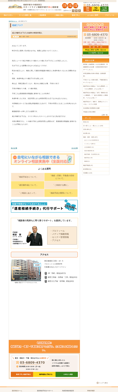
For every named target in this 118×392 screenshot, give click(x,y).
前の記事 (14, 148)
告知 (84, 122)
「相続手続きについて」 (27, 177)
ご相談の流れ (59, 15)
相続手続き (87, 157)
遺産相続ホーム (17, 390)
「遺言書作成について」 (27, 185)
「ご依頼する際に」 (61, 185)
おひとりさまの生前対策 (90, 140)
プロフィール (109, 15)
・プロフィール (57, 231)
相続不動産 (86, 165)
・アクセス (55, 240)
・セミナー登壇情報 (59, 237)
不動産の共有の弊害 (89, 112)
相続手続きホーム (13, 21)
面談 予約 (87, 9)
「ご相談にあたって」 (27, 193)
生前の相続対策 (88, 150)
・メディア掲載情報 (59, 234)
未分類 (85, 133)
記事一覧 (105, 115)
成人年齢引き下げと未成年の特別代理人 (27, 33)
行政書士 (86, 173)
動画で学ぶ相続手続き (23, 374)
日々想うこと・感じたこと (91, 125)
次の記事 (74, 148)
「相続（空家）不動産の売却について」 (62, 177)
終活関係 (86, 169)
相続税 (86, 161)
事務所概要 (91, 390)
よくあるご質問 (92, 15)
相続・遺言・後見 (24, 36)
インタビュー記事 (88, 143)
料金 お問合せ (96, 9)
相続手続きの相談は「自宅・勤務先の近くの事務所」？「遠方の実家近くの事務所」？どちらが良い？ (95, 95)
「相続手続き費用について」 (61, 193)
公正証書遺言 (87, 147)
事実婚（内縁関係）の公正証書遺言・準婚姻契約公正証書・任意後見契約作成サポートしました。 (95, 67)
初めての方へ (8, 15)
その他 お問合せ (104, 9)
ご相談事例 (42, 15)
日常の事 (86, 129)
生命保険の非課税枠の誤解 (91, 108)
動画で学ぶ (76, 15)
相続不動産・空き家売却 (90, 154)
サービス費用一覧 (25, 15)
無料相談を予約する (45, 374)
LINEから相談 (68, 374)
